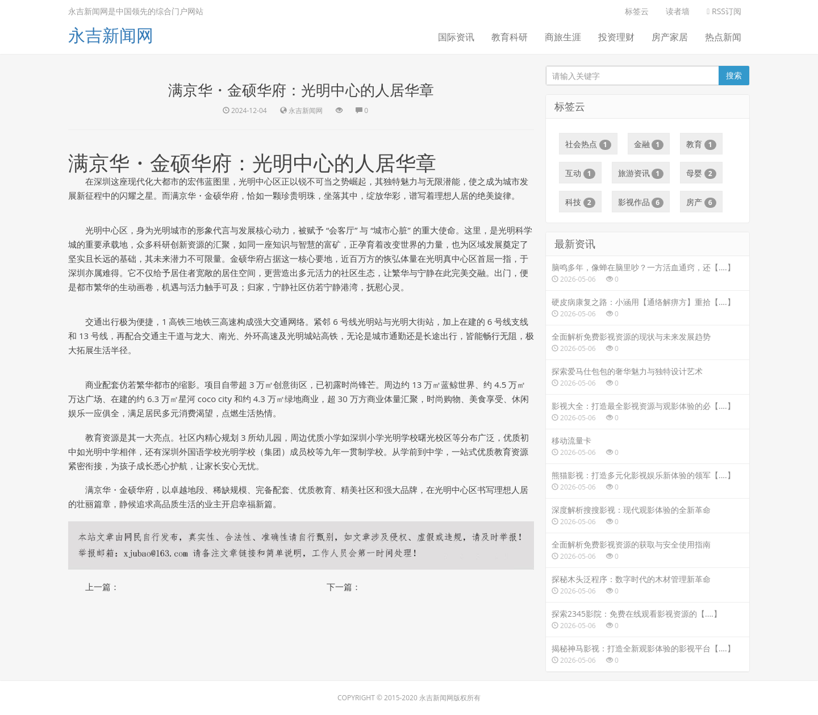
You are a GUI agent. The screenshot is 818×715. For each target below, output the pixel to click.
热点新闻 (723, 37)
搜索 (734, 75)
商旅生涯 (563, 37)
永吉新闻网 (110, 35)
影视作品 (641, 202)
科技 (580, 202)
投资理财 (616, 37)
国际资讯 (456, 37)
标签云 (637, 11)
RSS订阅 (724, 11)
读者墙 (678, 11)
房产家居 (670, 37)
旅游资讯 (641, 173)
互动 (580, 173)
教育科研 (509, 37)
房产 (701, 202)
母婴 (701, 173)
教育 (701, 144)
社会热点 (588, 144)
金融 (649, 144)
